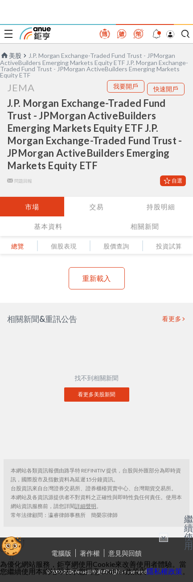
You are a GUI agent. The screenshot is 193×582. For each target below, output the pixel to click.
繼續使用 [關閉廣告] (188, 532)
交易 (96, 207)
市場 (32, 207)
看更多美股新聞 (96, 394)
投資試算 (169, 246)
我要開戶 (125, 86)
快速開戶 (165, 89)
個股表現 (64, 246)
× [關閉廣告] (163, 537)
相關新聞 (145, 226)
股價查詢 (116, 246)
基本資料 (48, 226)
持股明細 (161, 207)
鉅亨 (35, 33)
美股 (10, 55)
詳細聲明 (85, 506)
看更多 (172, 319)
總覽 (17, 246)
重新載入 (96, 278)
